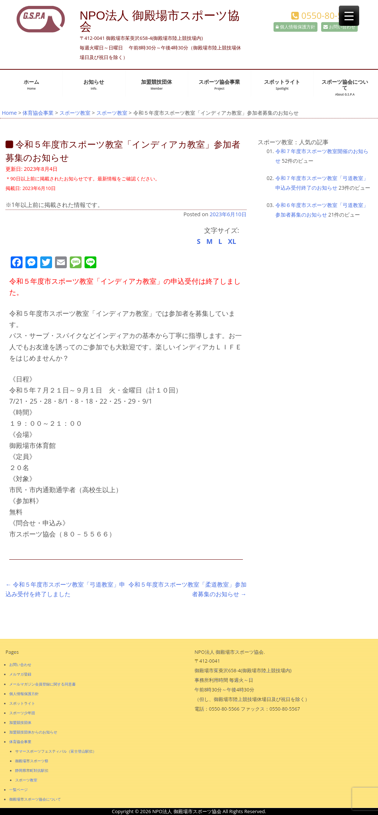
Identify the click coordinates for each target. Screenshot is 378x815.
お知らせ (93, 84)
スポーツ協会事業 (219, 84)
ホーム (31, 84)
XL (232, 241)
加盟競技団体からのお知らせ (33, 732)
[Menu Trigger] (349, 16)
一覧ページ (18, 789)
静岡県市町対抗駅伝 (31, 770)
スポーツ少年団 (22, 712)
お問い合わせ (339, 27)
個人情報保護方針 (295, 27)
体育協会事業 (38, 112)
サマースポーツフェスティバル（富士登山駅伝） (55, 751)
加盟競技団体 (156, 84)
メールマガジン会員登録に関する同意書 (42, 684)
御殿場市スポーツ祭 (31, 760)
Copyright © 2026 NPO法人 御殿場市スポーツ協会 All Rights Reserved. (189, 811)
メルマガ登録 (20, 674)
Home (9, 112)
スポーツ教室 (74, 112)
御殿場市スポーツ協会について (35, 799)
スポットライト (282, 84)
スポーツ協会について (345, 87)
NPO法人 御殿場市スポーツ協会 (160, 21)
